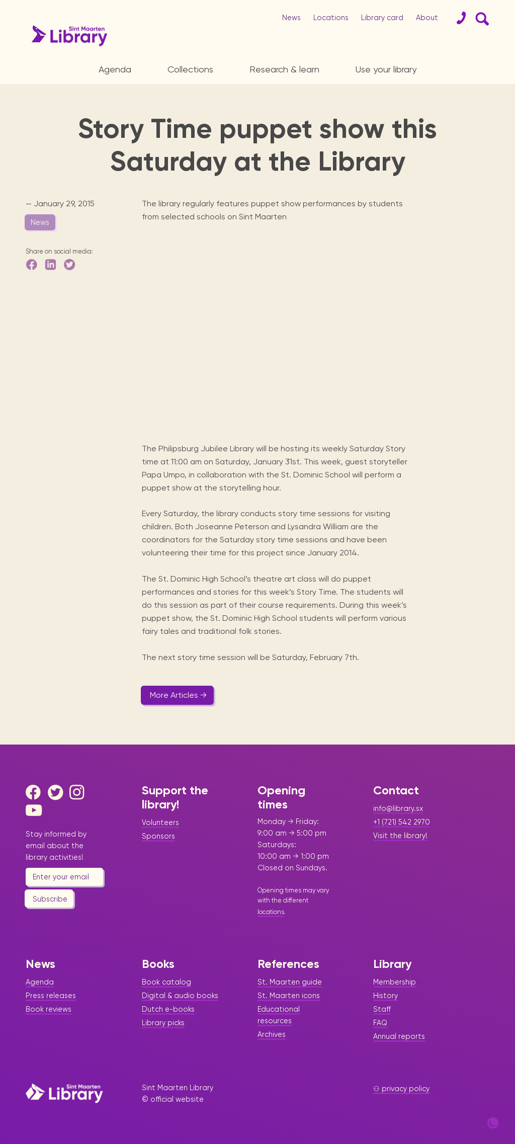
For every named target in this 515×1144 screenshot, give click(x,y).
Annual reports (399, 1036)
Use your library (386, 69)
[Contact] (457, 18)
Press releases (51, 996)
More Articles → (178, 695)
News (291, 18)
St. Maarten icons (289, 996)
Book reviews (48, 1009)
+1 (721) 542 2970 (401, 822)
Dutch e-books (168, 1009)
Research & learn (284, 69)
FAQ (380, 1023)
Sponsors (158, 836)
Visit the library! (400, 836)
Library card (382, 18)
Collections (190, 69)
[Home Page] (64, 1093)
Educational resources (279, 1015)
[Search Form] (480, 18)
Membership (394, 982)
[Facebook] (36, 792)
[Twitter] (58, 792)
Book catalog (166, 982)
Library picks (163, 1023)
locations (271, 912)
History (385, 996)
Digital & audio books (180, 996)
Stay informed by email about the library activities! (56, 845)
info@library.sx (398, 808)
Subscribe (50, 899)
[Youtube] (36, 810)
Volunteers (160, 823)
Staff (382, 1009)
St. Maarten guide (290, 982)
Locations (331, 18)
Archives (272, 1034)
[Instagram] (79, 792)
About (427, 18)
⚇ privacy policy (401, 1089)
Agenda (115, 69)
